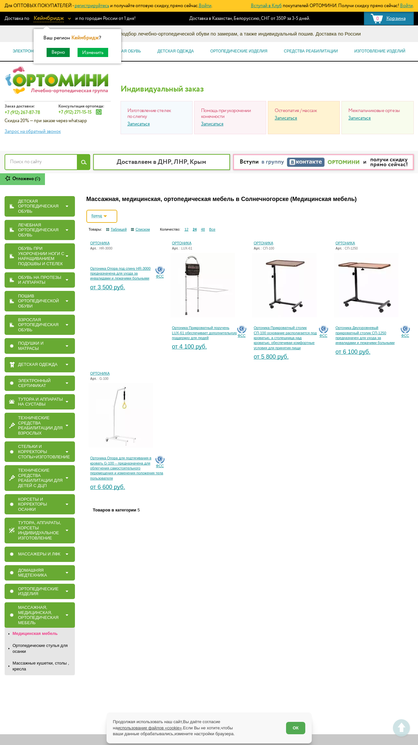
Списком (143, 229)
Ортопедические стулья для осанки (40, 648)
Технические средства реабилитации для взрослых (40, 425)
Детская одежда (175, 51)
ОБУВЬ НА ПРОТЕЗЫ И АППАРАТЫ (40, 280)
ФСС (160, 276)
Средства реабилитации (311, 51)
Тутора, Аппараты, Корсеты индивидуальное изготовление (39, 530)
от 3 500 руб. (107, 287)
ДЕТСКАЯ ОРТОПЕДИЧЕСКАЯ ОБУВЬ (38, 206)
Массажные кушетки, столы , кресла (41, 666)
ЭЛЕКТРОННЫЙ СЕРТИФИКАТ (34, 383)
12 (186, 229)
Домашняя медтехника (32, 573)
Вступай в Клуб (266, 6)
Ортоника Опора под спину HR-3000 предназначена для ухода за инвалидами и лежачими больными (120, 273)
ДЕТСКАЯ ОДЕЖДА (38, 364)
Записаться (138, 124)
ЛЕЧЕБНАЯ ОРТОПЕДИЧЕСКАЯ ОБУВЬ (38, 229)
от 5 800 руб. (271, 356)
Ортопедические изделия (238, 51)
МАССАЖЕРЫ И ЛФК (39, 554)
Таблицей (119, 229)
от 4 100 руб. (189, 346)
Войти (205, 6)
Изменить (93, 52)
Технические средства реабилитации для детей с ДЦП (40, 478)
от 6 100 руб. (353, 352)
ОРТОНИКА (100, 243)
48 (203, 229)
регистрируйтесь (92, 6)
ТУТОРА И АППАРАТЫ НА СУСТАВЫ (40, 402)
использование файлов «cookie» (150, 727)
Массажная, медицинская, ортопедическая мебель (38, 615)
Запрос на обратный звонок (33, 131)
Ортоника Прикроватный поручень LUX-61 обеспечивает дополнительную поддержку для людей (204, 333)
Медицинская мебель (35, 633)
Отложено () (26, 179)
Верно (58, 52)
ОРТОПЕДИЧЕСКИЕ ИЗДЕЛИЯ (38, 591)
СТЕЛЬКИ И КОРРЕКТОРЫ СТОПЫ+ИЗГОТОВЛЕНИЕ (44, 451)
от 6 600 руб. (107, 487)
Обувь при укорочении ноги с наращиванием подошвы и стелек (41, 256)
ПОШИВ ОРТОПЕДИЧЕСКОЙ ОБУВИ (38, 301)
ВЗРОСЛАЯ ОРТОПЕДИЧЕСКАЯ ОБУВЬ (38, 324)
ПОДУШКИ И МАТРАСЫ (31, 346)
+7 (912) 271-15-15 (75, 112)
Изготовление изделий (379, 51)
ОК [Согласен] (295, 727)
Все (212, 229)
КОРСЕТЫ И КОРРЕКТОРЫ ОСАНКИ (32, 504)
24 (194, 229)
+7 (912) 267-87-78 (22, 112)
